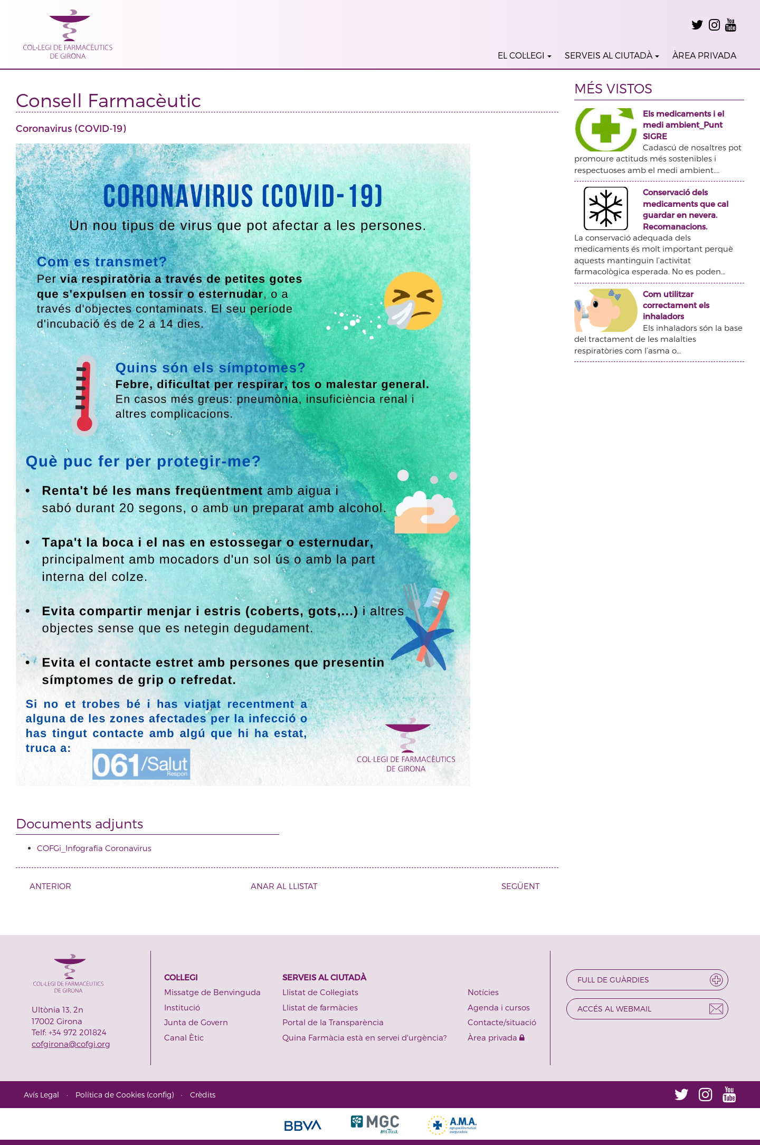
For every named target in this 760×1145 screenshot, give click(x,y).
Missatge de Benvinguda (212, 992)
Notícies (483, 992)
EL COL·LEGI (525, 55)
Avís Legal (41, 1094)
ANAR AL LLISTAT (284, 886)
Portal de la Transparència (333, 1022)
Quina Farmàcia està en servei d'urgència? (364, 1037)
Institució (182, 1007)
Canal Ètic (184, 1037)
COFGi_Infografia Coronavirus (94, 848)
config (160, 1094)
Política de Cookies (110, 1094)
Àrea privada (496, 1037)
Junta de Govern (196, 1022)
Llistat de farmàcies (320, 1007)
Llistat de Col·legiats (320, 992)
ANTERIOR (46, 886)
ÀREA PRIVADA (704, 55)
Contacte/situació (502, 1022)
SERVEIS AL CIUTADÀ (612, 55)
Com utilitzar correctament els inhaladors (676, 305)
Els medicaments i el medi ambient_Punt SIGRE (683, 125)
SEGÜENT (524, 886)
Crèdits (202, 1094)
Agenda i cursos (499, 1007)
